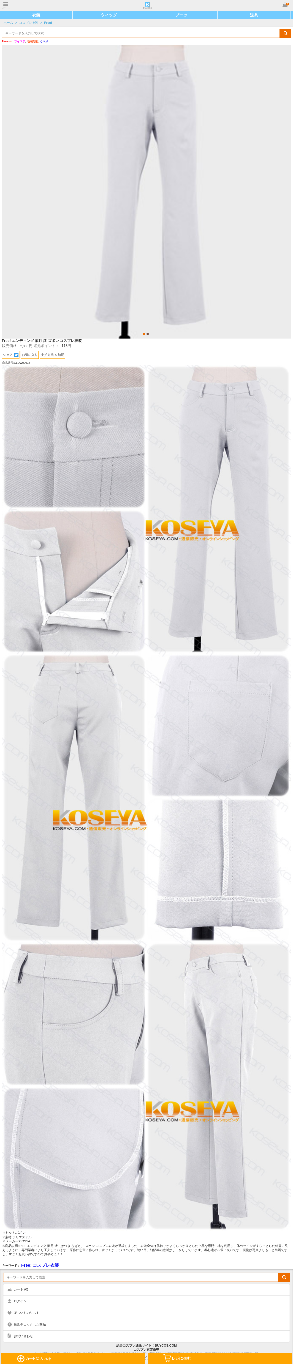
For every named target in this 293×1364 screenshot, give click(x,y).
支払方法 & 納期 (52, 355)
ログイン (20, 1301)
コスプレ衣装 (28, 23)
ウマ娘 (44, 41)
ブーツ (181, 15)
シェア (11, 355)
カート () (21, 1289)
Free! (48, 23)
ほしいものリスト (26, 1313)
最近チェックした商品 (30, 1324)
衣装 (36, 15)
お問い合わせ (23, 1336)
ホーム (8, 23)
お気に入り (30, 355)
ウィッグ (108, 15)
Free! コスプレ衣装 (40, 1265)
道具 (254, 15)
